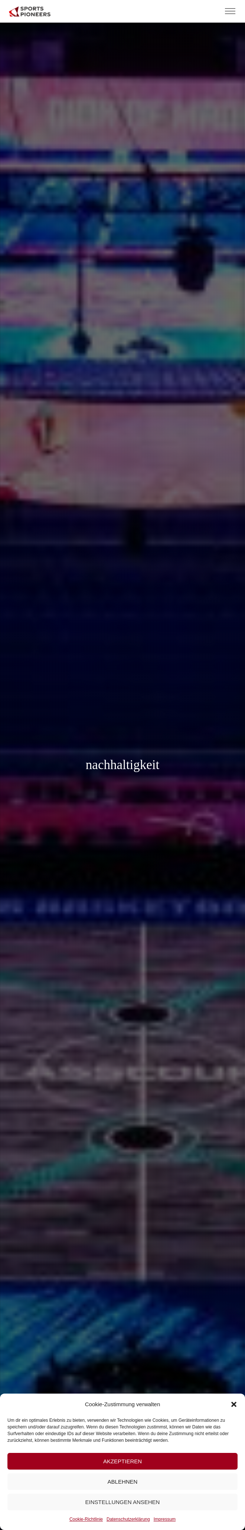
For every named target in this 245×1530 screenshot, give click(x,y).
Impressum (165, 1519)
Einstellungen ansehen (122, 1502)
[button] (234, 1404)
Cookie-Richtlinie (86, 1519)
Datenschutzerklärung (128, 1519)
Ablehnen (123, 1481)
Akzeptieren (122, 1461)
